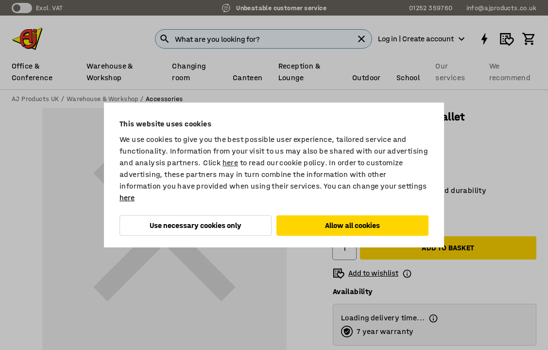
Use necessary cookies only (195, 225)
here (231, 162)
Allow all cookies (352, 225)
